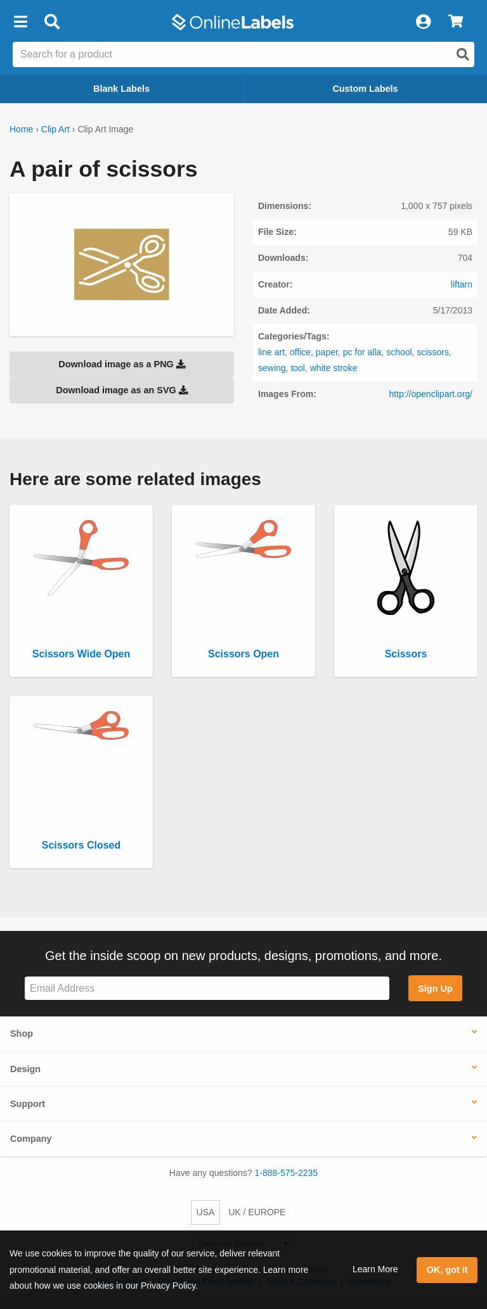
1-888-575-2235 (286, 1173)
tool (297, 368)
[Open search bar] (52, 22)
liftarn (461, 284)
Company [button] (31, 1139)
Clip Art (55, 129)
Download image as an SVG (122, 390)
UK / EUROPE (256, 1212)
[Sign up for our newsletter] (207, 988)
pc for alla (362, 352)
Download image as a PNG (121, 364)
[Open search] (462, 54)
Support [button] (27, 1104)
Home (21, 129)
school (399, 352)
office (300, 352)
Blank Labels (121, 89)
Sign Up (435, 988)
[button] (20, 22)
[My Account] (423, 22)
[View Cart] (455, 22)
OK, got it (447, 1270)
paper (327, 352)
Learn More (375, 1269)
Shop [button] (21, 1033)
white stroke (334, 368)
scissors (433, 352)
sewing (272, 368)
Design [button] (25, 1069)
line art (271, 352)
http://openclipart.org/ (430, 394)
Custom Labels (365, 89)
